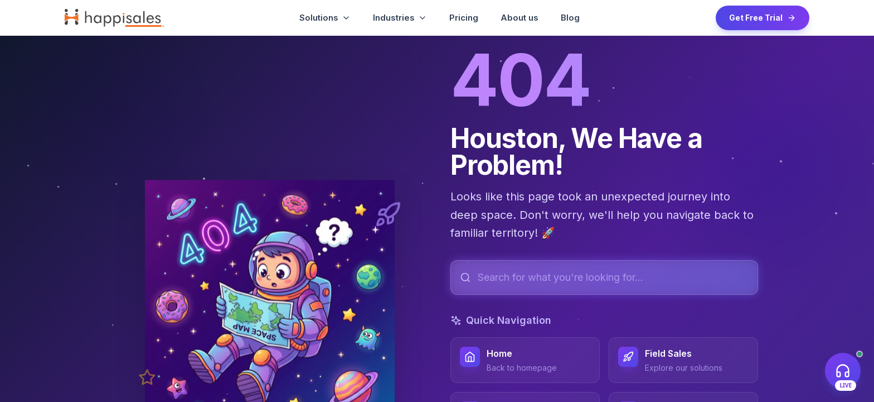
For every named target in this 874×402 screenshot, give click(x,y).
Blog (570, 17)
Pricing (463, 17)
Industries (400, 17)
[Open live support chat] (843, 371)
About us (519, 17)
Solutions (325, 17)
